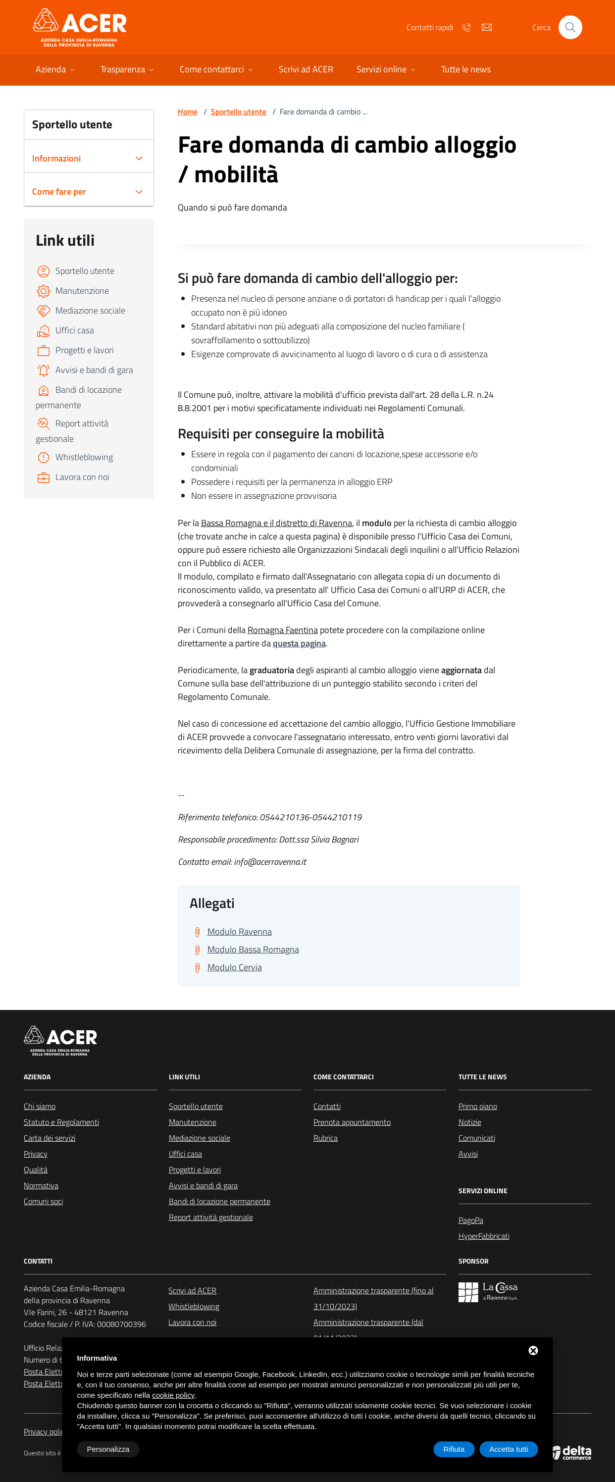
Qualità (36, 1169)
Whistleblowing (193, 1306)
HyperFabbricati (484, 1236)
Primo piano (478, 1106)
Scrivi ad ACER (192, 1290)
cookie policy (173, 1395)
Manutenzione (192, 1122)
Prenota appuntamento (352, 1122)
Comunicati (477, 1138)
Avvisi (468, 1154)
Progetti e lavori (195, 1169)
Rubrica (325, 1138)
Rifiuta (454, 1449)
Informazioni (56, 158)
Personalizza (108, 1449)
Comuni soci (43, 1201)
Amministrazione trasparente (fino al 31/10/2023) (373, 1298)
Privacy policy (46, 1431)
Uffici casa (185, 1154)
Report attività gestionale (211, 1217)
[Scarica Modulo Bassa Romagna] (244, 949)
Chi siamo (39, 1106)
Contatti (327, 1106)
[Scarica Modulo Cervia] (226, 967)
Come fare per (59, 191)
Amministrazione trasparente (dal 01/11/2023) (368, 1330)
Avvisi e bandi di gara (203, 1185)
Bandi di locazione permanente (219, 1201)
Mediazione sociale (199, 1138)
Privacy (36, 1154)
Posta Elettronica (52, 1371)
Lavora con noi (192, 1322)
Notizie (470, 1122)
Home (188, 111)
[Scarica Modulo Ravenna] (231, 932)
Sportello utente (238, 111)
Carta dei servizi (49, 1138)
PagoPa (471, 1220)
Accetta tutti (508, 1449)
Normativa (41, 1185)
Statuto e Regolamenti (61, 1122)
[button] (56, 70)
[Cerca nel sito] (570, 27)
